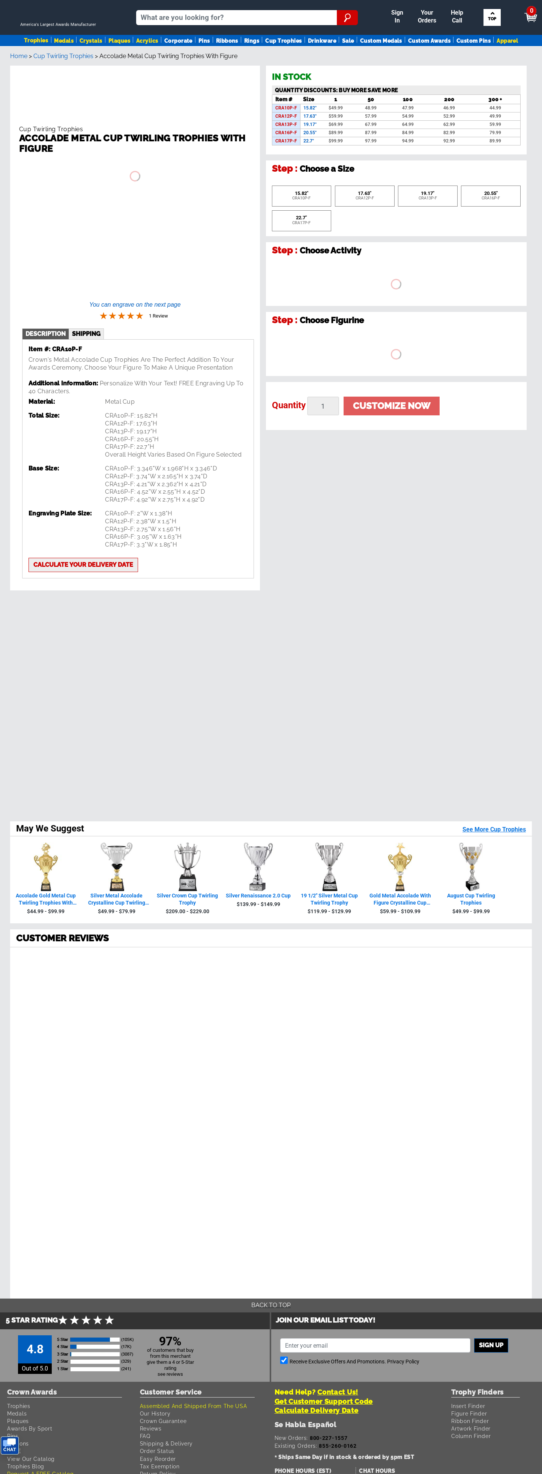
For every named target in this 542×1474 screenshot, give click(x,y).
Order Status (157, 1000)
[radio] (271, 721)
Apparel (507, 61)
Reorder (297, 6)
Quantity (289, 438)
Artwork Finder (471, 977)
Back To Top (271, 854)
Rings (251, 61)
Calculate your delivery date (83, 543)
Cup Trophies (283, 61)
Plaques (119, 61)
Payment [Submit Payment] (400, 6)
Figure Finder (469, 962)
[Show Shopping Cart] (472, 9)
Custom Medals (381, 61)
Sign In (270, 6)
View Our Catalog (31, 1007)
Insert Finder (468, 954)
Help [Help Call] (431, 6)
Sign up (491, 894)
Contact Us (155, 1030)
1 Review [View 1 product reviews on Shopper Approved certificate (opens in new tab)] (70, 753)
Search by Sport (493, 36)
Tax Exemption (160, 1015)
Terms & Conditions (112, 1134)
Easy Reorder (158, 1007)
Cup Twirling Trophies (63, 88)
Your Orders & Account (345, 6)
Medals (64, 61)
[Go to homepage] (61, 36)
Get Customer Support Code (324, 950)
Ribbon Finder (470, 970)
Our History (155, 962)
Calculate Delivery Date (317, 959)
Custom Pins (473, 61)
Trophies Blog (25, 1015)
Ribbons (227, 61)
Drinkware (322, 61)
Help (146, 1038)
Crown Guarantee (163, 970)
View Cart (517, 9)
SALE (14, 1000)
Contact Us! (337, 941)
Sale (348, 61)
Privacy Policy (403, 911)
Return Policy (158, 1023)
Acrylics (147, 61)
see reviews (170, 923)
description (46, 312)
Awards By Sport (30, 977)
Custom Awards (429, 61)
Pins (204, 61)
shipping (86, 312)
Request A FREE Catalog (40, 1023)
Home (18, 88)
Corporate (178, 61)
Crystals (91, 61)
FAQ (145, 985)
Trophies (36, 61)
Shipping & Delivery (166, 992)
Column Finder (471, 985)
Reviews (151, 977)
